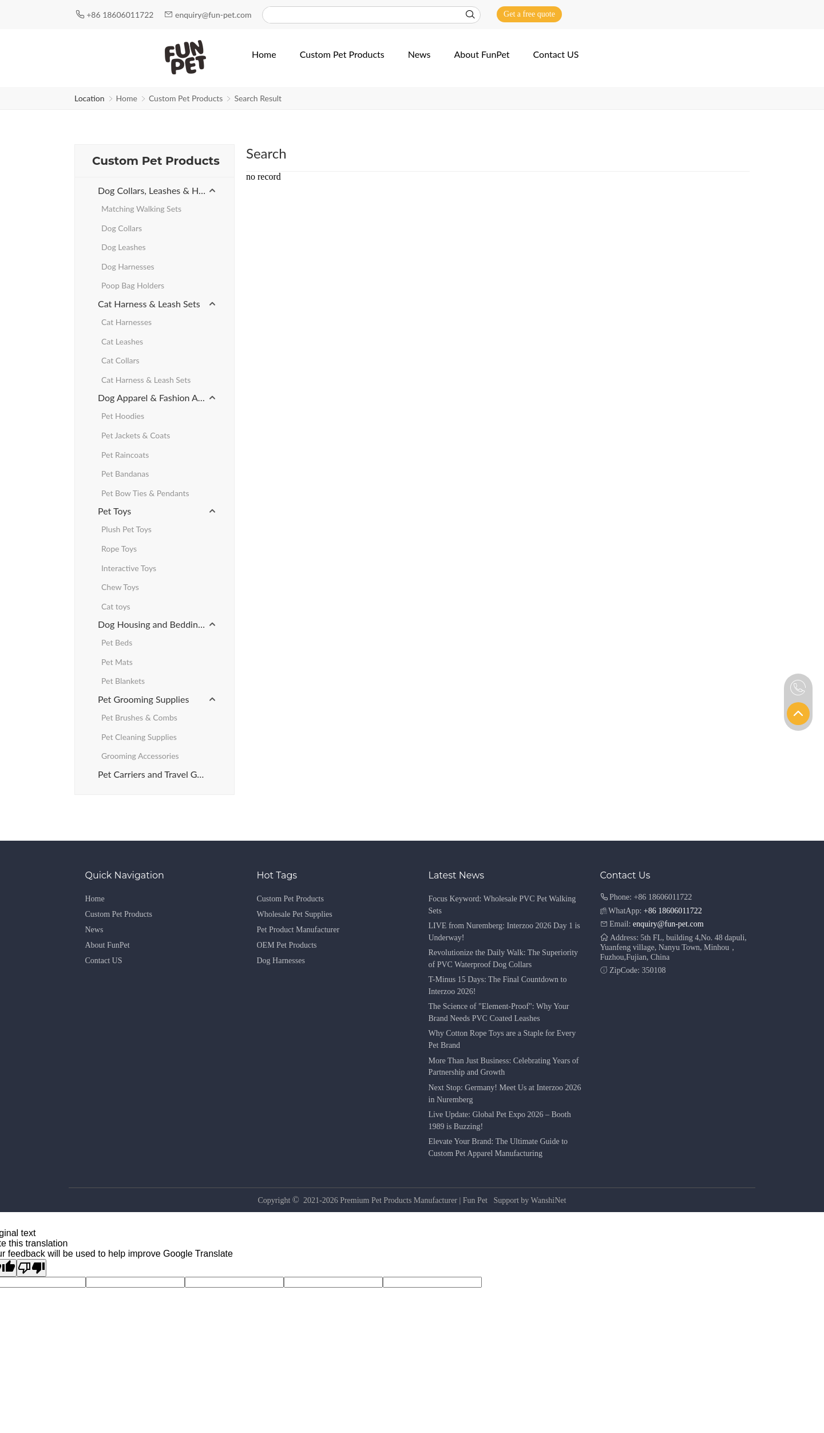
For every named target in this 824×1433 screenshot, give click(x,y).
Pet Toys (114, 510)
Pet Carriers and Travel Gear (154, 774)
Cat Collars (120, 360)
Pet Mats (117, 662)
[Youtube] (732, 14)
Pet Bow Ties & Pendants (145, 493)
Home (126, 98)
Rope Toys (119, 548)
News (94, 929)
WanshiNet (548, 1200)
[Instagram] (748, 14)
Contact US (103, 960)
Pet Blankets (123, 681)
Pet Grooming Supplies (143, 699)
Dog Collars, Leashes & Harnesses (157, 190)
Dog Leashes (123, 247)
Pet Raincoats (125, 455)
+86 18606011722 (121, 14)
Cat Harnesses (126, 322)
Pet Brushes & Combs (139, 717)
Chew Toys (120, 587)
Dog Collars (121, 228)
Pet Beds (116, 642)
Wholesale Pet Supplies (294, 914)
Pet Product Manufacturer (298, 929)
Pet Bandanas (125, 473)
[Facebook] (716, 14)
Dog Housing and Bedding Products (157, 624)
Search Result (258, 98)
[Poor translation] (31, 1268)
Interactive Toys (128, 568)
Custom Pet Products (186, 98)
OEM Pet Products (287, 945)
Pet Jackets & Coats (135, 435)
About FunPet (107, 945)
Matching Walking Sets (141, 208)
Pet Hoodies (122, 416)
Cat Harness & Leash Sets (149, 303)
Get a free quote (529, 14)
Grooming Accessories (140, 756)
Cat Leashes (122, 341)
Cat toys (115, 606)
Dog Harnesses (127, 266)
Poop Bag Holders (132, 285)
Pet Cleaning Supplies (139, 737)
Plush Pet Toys (126, 529)
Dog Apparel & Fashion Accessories (157, 397)
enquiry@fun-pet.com (214, 14)
